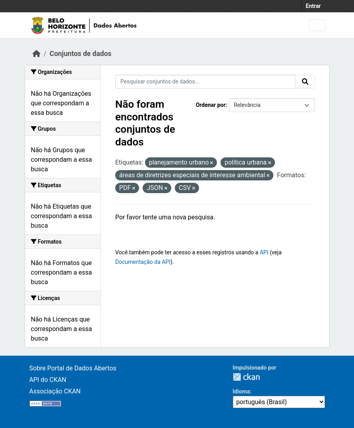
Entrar (313, 6)
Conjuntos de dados (81, 54)
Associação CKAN (55, 391)
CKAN (246, 377)
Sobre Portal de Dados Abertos (72, 368)
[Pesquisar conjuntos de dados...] (205, 82)
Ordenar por (211, 105)
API (264, 252)
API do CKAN (47, 379)
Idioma (241, 391)
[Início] (37, 54)
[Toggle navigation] (317, 25)
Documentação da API (142, 262)
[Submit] (305, 81)
